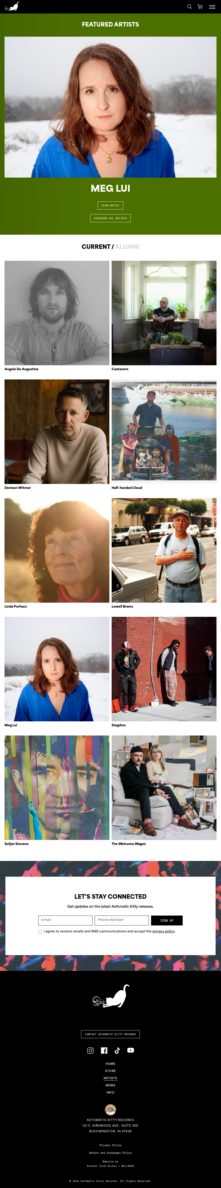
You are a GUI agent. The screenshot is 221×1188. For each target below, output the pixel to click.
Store (110, 1071)
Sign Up (167, 920)
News (111, 1085)
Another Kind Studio (102, 1166)
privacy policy (163, 931)
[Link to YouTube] (130, 1050)
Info (110, 1093)
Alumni (127, 247)
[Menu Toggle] (212, 7)
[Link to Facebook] (104, 1050)
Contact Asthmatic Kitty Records (110, 1034)
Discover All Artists (110, 218)
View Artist (110, 205)
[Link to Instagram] (90, 1050)
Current (96, 247)
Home (111, 1064)
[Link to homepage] (12, 6)
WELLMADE (128, 1166)
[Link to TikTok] (117, 1050)
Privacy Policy (110, 1145)
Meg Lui (110, 189)
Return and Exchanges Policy (110, 1153)
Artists (110, 1078)
